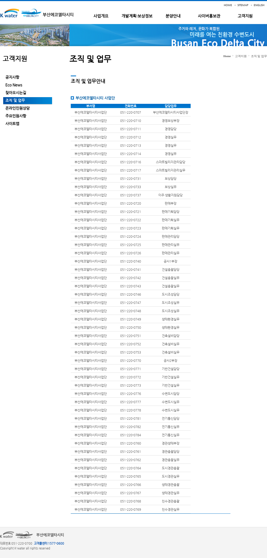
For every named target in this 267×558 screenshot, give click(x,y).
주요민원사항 (15, 116)
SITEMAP (242, 5)
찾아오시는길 (15, 92)
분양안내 (173, 16)
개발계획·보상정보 (136, 16)
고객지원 (245, 16)
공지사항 (12, 77)
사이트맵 (12, 123)
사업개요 (100, 16)
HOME (228, 5)
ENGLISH (259, 5)
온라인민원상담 (17, 108)
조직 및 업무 (15, 100)
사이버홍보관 (209, 16)
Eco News (13, 85)
